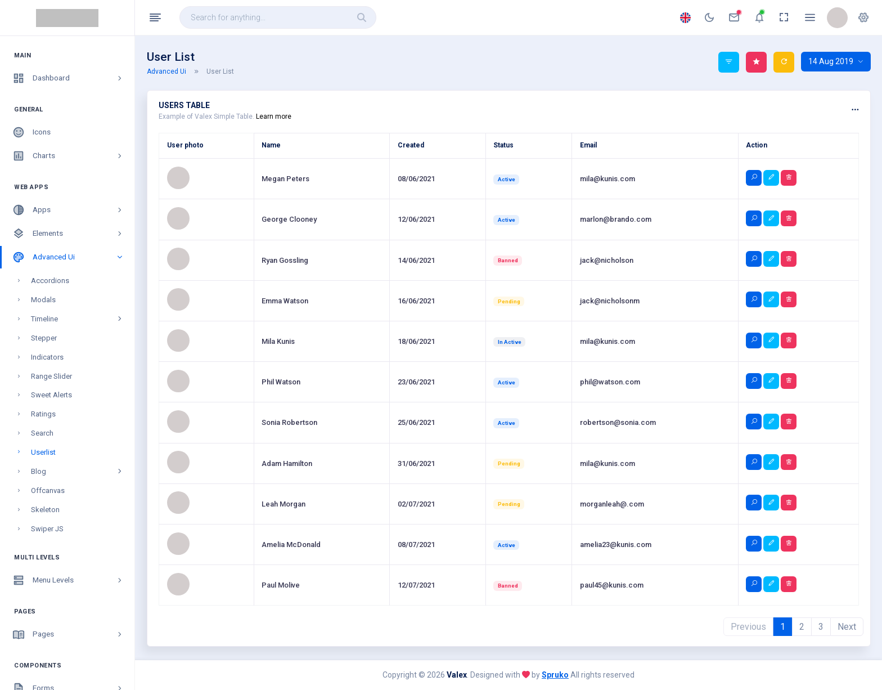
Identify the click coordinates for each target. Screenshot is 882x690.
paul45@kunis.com (612, 585)
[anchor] (709, 17)
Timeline (77, 205)
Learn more (273, 116)
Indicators (47, 243)
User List (220, 71)
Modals (43, 186)
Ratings (43, 300)
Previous (748, 626)
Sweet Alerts (51, 281)
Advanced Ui (173, 71)
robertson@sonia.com (618, 422)
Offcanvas (48, 377)
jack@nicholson (606, 260)
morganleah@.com (612, 504)
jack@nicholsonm (610, 301)
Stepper (44, 224)
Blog (77, 357)
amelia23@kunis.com (615, 544)
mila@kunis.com (607, 178)
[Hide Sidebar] (155, 17)
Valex (457, 674)
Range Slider (51, 262)
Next (847, 626)
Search (42, 319)
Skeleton (45, 396)
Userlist (43, 338)
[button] (863, 17)
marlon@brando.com (615, 219)
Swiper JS (47, 415)
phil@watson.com (610, 382)
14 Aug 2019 (835, 61)
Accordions (50, 167)
